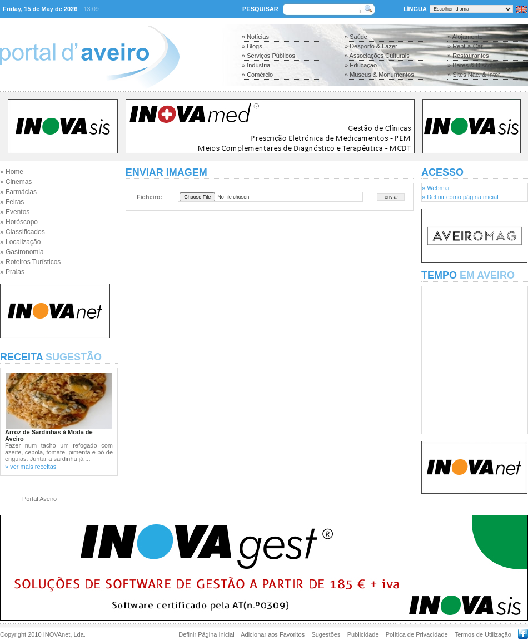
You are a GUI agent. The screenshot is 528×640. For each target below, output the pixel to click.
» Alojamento (465, 36)
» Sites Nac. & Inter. (474, 74)
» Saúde (356, 36)
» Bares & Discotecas (476, 65)
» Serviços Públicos (268, 55)
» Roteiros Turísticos (30, 262)
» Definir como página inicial (460, 197)
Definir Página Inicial (206, 634)
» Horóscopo (19, 222)
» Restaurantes (468, 55)
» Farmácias (18, 192)
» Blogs (252, 46)
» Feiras (12, 202)
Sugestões (325, 634)
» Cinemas (16, 182)
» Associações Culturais (377, 55)
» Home (11, 172)
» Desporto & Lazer (371, 46)
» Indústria (256, 65)
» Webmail (436, 188)
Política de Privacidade (417, 634)
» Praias (12, 272)
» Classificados (22, 232)
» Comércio (257, 74)
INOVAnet (57, 634)
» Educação (361, 65)
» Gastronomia (22, 252)
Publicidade (363, 634)
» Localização (20, 242)
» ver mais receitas (30, 466)
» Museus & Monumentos (379, 74)
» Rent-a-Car (465, 46)
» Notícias (255, 36)
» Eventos (14, 212)
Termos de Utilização (483, 634)
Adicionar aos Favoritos (273, 634)
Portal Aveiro (39, 498)
